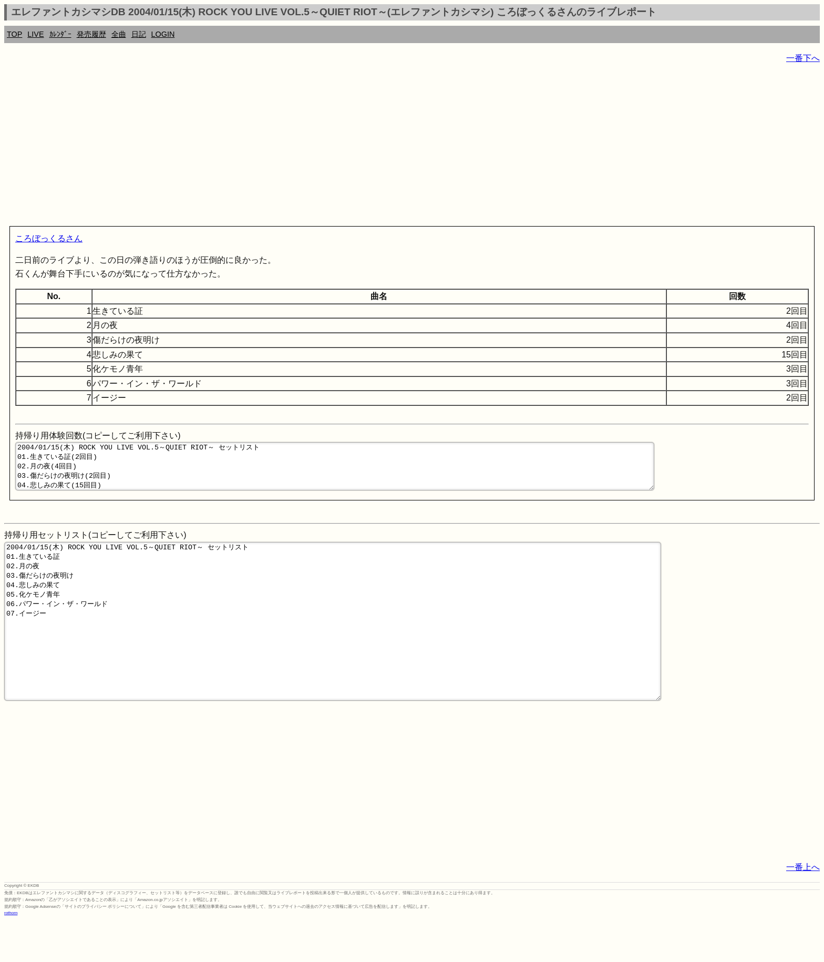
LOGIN (163, 34)
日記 (138, 34)
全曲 (118, 34)
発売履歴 (91, 34)
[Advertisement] (319, 147)
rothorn (10, 953)
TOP (14, 34)
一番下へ (803, 58)
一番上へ (803, 908)
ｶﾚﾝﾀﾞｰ (60, 34)
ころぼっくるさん (49, 238)
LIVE (35, 34)
